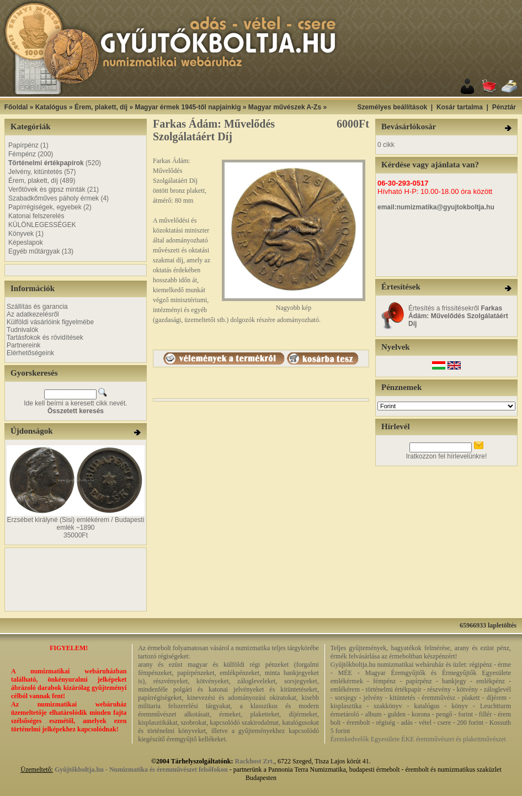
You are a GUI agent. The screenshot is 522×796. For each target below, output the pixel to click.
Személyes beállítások (392, 107)
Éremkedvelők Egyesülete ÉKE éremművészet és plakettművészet (418, 739)
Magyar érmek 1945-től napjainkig (188, 107)
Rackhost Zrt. (254, 761)
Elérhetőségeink (30, 353)
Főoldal (16, 107)
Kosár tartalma (459, 107)
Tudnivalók (23, 330)
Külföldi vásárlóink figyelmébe (50, 322)
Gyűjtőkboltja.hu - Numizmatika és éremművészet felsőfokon (141, 769)
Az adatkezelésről (33, 314)
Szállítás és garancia (37, 306)
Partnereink (23, 345)
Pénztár (504, 107)
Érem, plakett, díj (100, 107)
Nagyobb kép (293, 305)
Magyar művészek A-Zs (284, 107)
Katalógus (51, 107)
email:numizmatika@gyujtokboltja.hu (435, 207)
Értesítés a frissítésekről (458, 316)
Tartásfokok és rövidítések (45, 337)
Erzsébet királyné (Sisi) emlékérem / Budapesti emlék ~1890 (76, 523)
